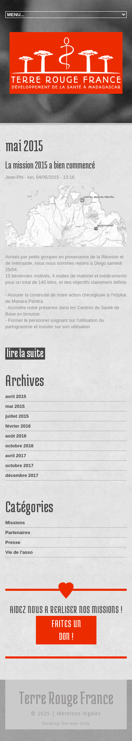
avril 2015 (15, 396)
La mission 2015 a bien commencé (50, 165)
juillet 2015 (17, 416)
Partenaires (17, 532)
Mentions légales (79, 713)
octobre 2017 (19, 465)
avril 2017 (15, 455)
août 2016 (15, 436)
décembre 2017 (21, 475)
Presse (12, 542)
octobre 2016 (19, 445)
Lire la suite (26, 354)
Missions (15, 522)
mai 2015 (15, 406)
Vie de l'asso (19, 552)
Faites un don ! (66, 630)
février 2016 (18, 426)
